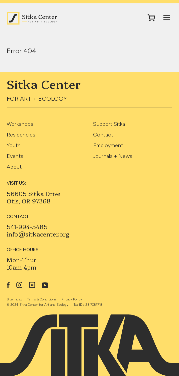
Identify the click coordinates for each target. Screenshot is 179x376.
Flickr (32, 285)
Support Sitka (109, 124)
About (14, 167)
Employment (108, 145)
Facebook (8, 285)
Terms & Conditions (41, 299)
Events (15, 156)
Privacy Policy (71, 299)
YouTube (45, 285)
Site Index (14, 299)
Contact (103, 134)
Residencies (21, 134)
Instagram (19, 285)
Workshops (20, 124)
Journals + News (112, 156)
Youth (14, 145)
